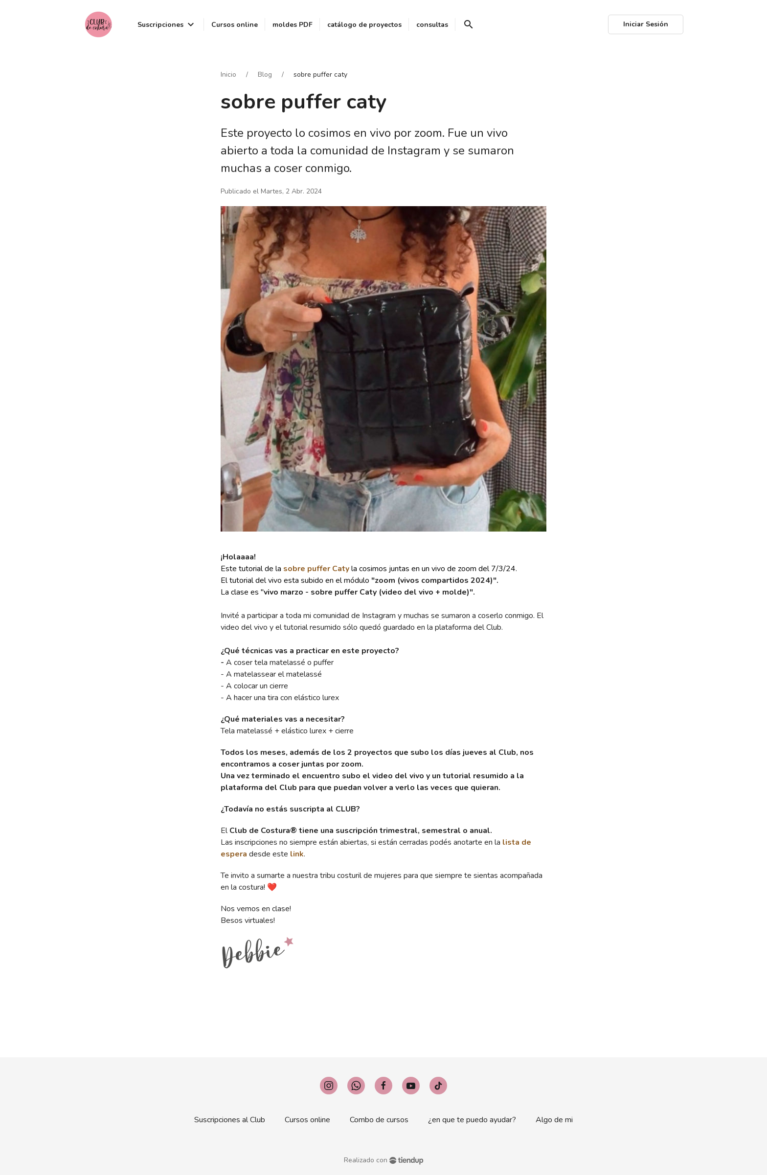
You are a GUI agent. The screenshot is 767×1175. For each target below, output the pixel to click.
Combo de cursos (379, 1119)
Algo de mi (554, 1119)
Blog (265, 74)
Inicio (228, 74)
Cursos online (307, 1119)
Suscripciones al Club (229, 1119)
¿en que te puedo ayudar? (472, 1119)
